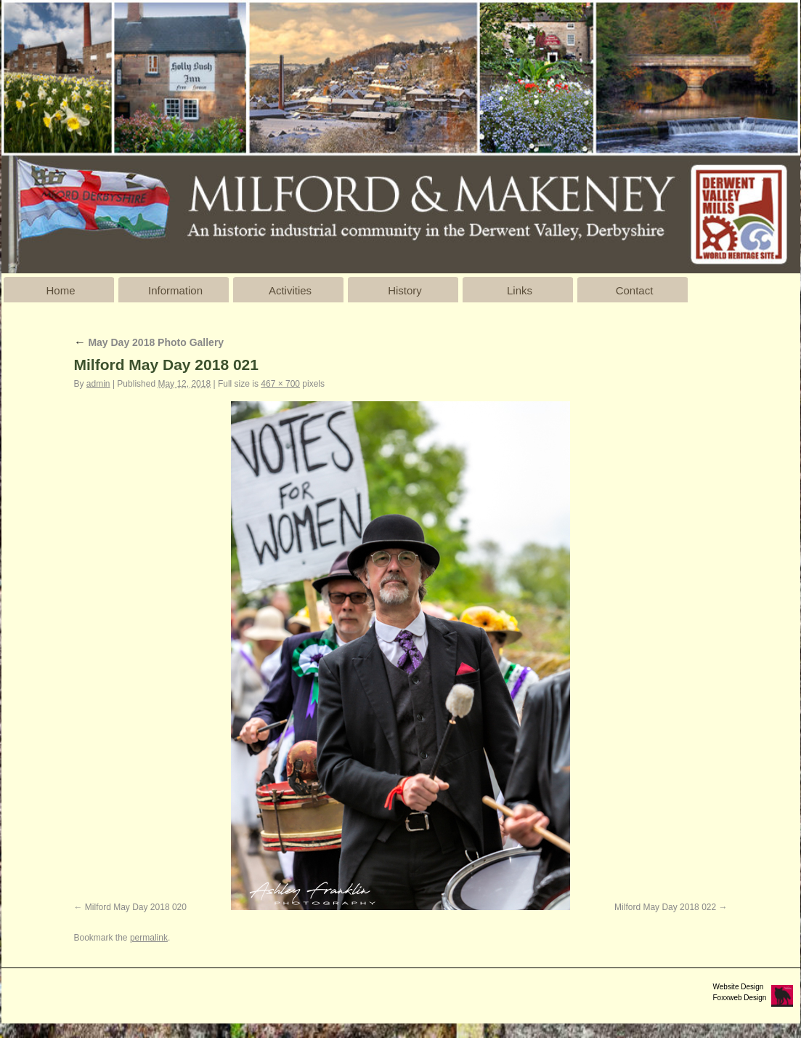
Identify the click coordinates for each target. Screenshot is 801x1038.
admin (98, 384)
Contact (635, 290)
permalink (149, 938)
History (405, 290)
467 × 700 (280, 384)
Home (60, 290)
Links (519, 290)
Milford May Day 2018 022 (665, 907)
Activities (290, 290)
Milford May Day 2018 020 (136, 907)
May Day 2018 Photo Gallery (149, 342)
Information (175, 290)
